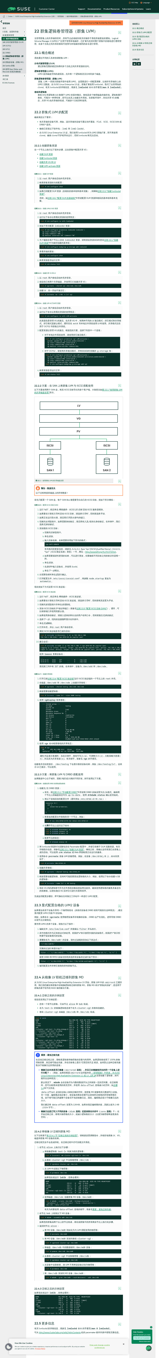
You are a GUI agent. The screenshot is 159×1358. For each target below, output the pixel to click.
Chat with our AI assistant (142, 1338)
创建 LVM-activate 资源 (49, 166)
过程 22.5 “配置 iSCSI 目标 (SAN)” (92, 608)
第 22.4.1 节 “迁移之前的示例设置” (62, 1135)
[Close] (123, 1344)
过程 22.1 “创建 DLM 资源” (72, 849)
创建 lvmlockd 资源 (48, 158)
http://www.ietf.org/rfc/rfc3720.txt (100, 552)
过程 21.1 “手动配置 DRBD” (65, 792)
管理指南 (60, 16)
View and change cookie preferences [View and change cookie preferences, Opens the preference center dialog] (100, 1346)
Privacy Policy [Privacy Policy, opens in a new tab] (40, 1349)
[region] (68, 1346)
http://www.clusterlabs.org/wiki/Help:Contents (60, 1332)
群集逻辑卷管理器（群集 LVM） (91, 16)
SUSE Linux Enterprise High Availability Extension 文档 (35, 16)
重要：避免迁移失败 (102, 1209)
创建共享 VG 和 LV (47, 162)
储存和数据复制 (72, 16)
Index (10, 16)
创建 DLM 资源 (46, 154)
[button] (8, 1347)
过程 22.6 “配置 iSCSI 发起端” (61, 678)
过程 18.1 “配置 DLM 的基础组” (62, 198)
